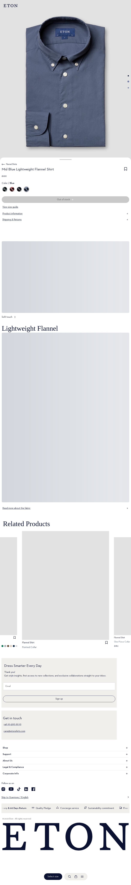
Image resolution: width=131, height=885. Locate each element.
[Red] (12, 189)
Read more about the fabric (65, 508)
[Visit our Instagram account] (3, 789)
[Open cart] (75, 876)
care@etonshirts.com (14, 731)
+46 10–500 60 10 (12, 724)
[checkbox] (125, 170)
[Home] (65, 837)
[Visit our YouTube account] (11, 789)
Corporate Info (65, 773)
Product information (65, 213)
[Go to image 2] (128, 81)
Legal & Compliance (65, 767)
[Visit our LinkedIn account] (26, 789)
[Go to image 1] (128, 75)
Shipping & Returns (65, 219)
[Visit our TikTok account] (19, 789)
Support (65, 754)
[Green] (4, 189)
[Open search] (69, 876)
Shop (65, 747)
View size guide (10, 207)
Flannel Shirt (28, 642)
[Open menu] (82, 876)
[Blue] (19, 189)
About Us (65, 760)
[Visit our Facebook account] (33, 789)
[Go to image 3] (128, 87)
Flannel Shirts (11, 164)
